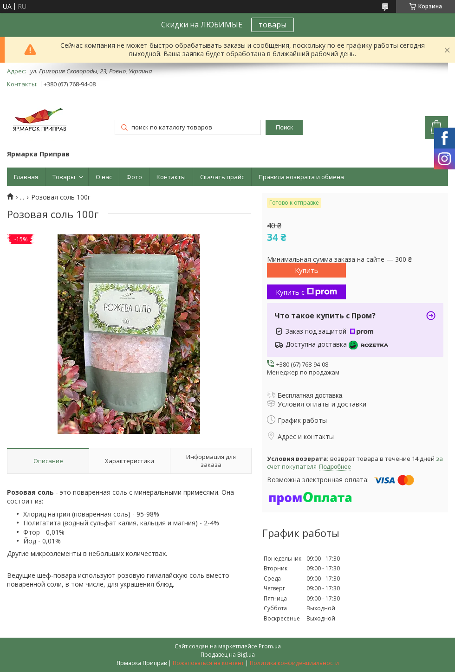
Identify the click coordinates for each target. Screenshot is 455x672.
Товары (63, 177)
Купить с (306, 292)
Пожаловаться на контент (208, 663)
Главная (26, 177)
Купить (306, 270)
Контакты (171, 177)
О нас (104, 177)
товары (272, 24)
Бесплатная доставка (310, 395)
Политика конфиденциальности (294, 663)
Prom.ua (270, 646)
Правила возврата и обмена (301, 177)
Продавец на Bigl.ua (228, 655)
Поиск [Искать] (284, 127)
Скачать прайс (222, 177)
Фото (134, 177)
